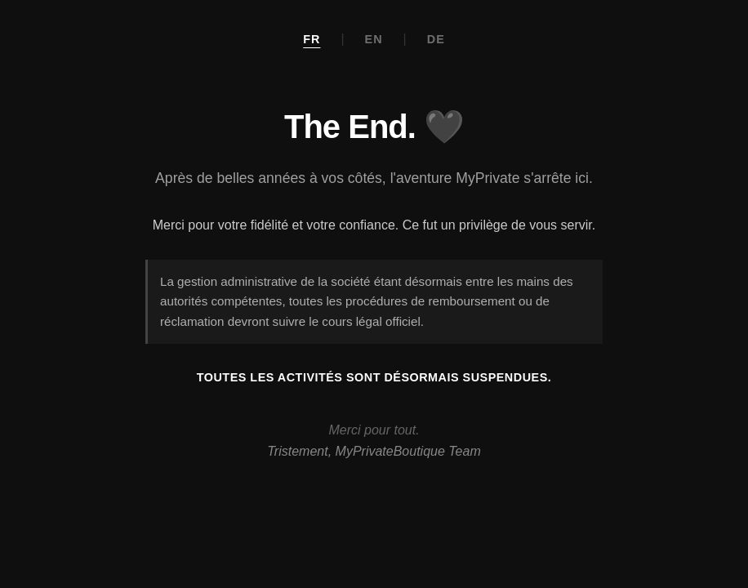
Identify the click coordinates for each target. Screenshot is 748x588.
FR (311, 39)
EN (374, 39)
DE (436, 39)
